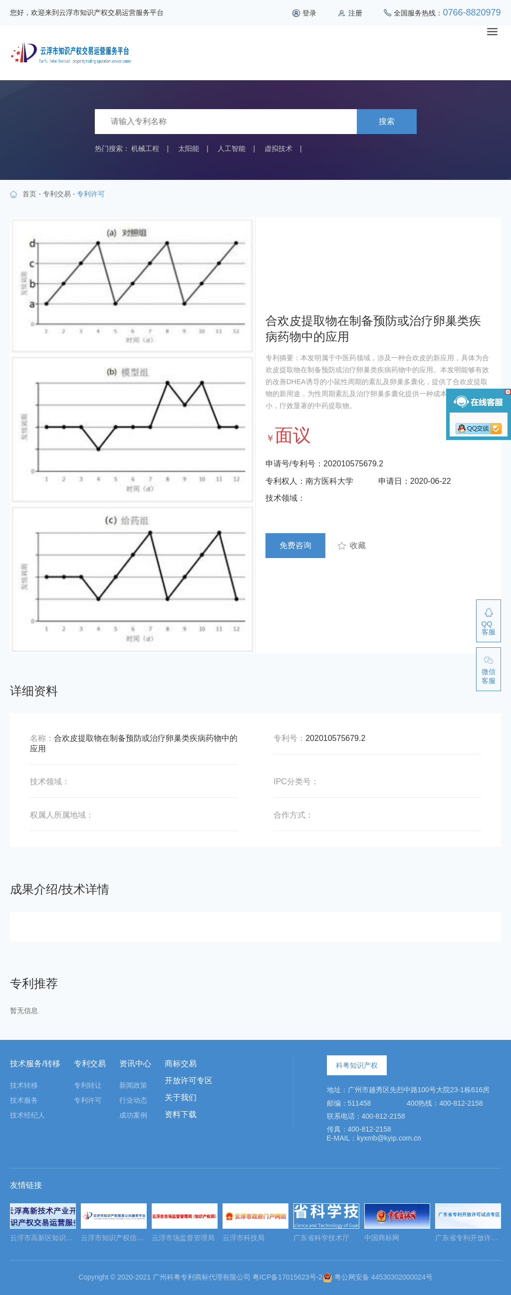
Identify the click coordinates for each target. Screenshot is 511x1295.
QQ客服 (489, 628)
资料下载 (181, 1114)
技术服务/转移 (35, 1063)
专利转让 (88, 1085)
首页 (29, 194)
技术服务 (24, 1100)
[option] (42, 1225)
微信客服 (489, 676)
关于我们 (181, 1097)
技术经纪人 (27, 1115)
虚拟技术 (278, 148)
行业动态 (133, 1100)
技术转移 (24, 1085)
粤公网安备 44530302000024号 (377, 1277)
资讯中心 (135, 1063)
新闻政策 (133, 1085)
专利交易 (57, 194)
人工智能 (232, 148)
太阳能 (188, 148)
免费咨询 (295, 545)
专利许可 (88, 1100)
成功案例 (133, 1115)
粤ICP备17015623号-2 (287, 1277)
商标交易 (181, 1063)
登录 (309, 13)
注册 (355, 13)
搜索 (387, 121)
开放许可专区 (189, 1080)
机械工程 (145, 148)
